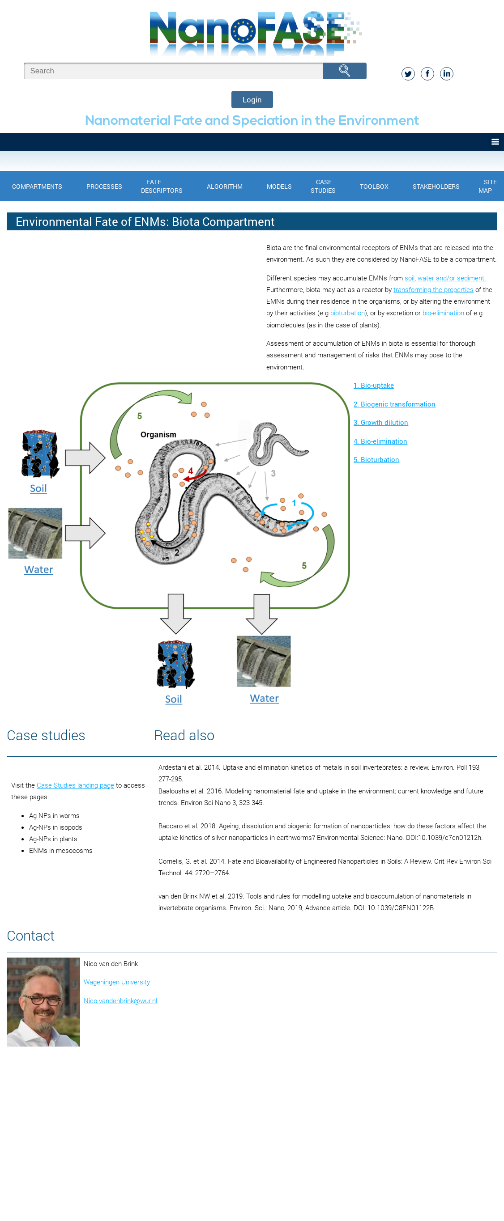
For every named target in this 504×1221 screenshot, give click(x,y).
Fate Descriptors (162, 186)
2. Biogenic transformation (395, 403)
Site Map (487, 186)
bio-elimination (443, 312)
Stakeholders (436, 186)
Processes (104, 186)
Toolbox (374, 186)
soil (409, 277)
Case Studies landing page (75, 784)
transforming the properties (433, 289)
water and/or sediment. (452, 277)
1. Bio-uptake (374, 385)
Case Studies (323, 186)
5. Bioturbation (376, 459)
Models (279, 186)
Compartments (37, 186)
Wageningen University (117, 981)
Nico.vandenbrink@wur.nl (120, 1000)
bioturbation (347, 312)
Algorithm (225, 186)
